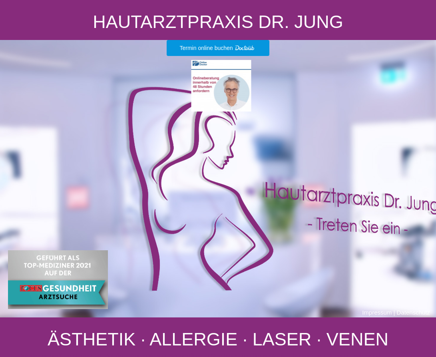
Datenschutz (413, 312)
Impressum (377, 312)
